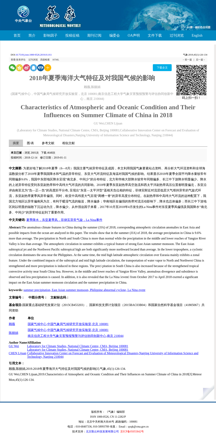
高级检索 (45, 59)
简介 (32, 35)
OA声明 (134, 35)
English (197, 35)
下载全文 (162, 67)
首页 (17, 35)
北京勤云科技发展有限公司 (102, 431)
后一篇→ (200, 59)
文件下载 (155, 35)
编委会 (114, 35)
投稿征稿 (72, 35)
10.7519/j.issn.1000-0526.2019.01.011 (33, 54)
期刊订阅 (94, 35)
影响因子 (50, 35)
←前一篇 (187, 59)
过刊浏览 (177, 35)
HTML (56, 59)
